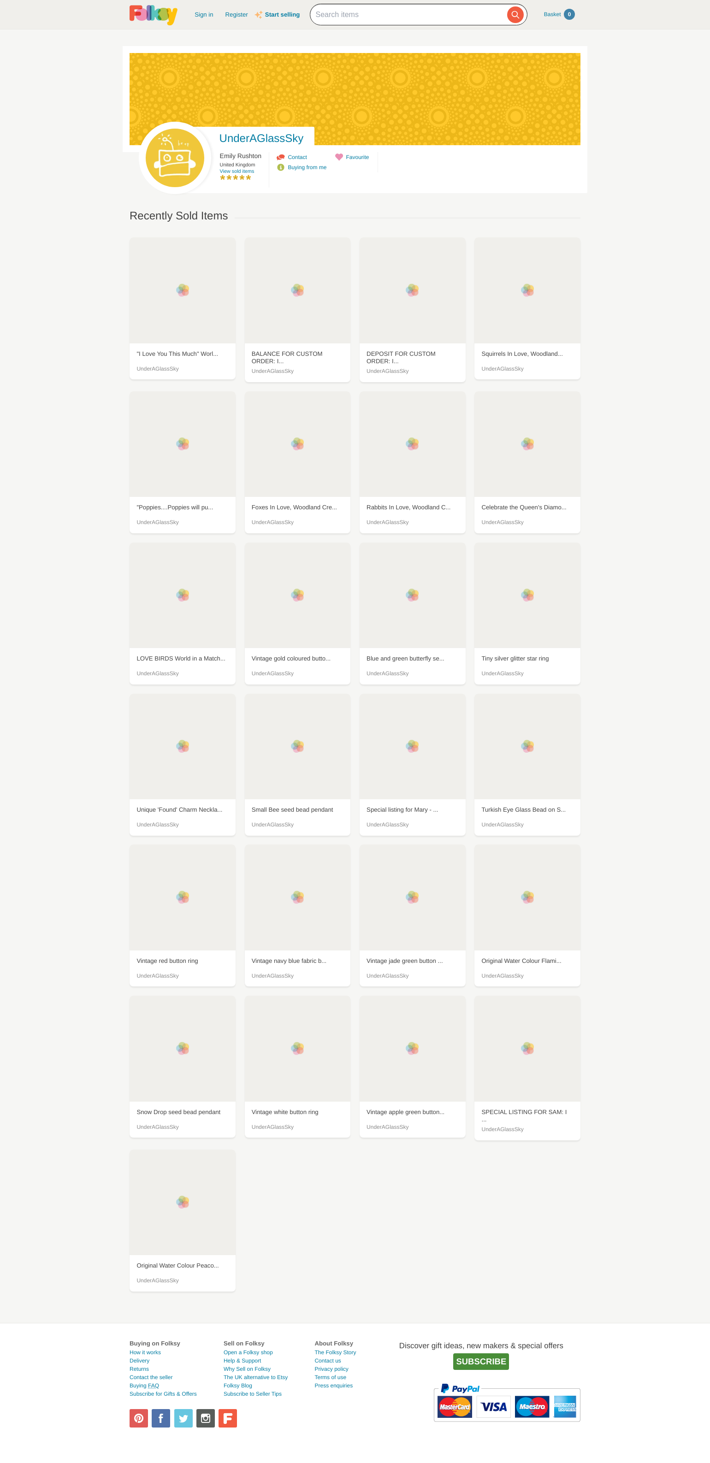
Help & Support (242, 1360)
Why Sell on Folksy (247, 1369)
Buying (144, 1385)
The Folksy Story (335, 1352)
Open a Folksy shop (248, 1352)
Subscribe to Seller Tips (253, 1394)
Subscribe (481, 1361)
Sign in (204, 14)
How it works (145, 1352)
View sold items (237, 171)
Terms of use (330, 1377)
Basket (559, 14)
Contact (297, 157)
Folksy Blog (238, 1385)
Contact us (327, 1360)
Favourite (357, 157)
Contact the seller (151, 1377)
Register (236, 14)
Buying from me (307, 167)
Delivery (139, 1360)
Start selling (282, 14)
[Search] (515, 14)
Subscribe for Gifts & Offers (163, 1394)
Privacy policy (331, 1369)
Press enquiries (333, 1385)
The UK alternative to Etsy (256, 1377)
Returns (139, 1369)
